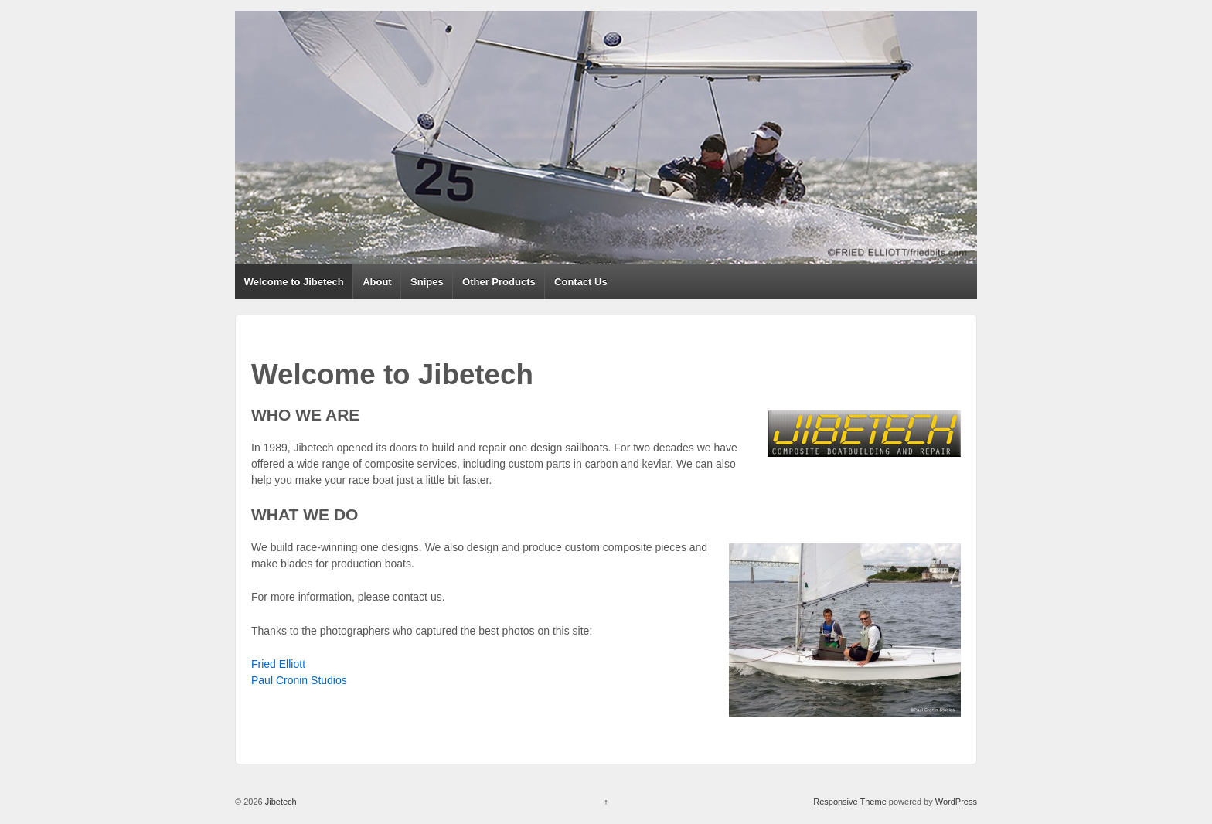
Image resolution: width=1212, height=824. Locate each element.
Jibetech (280, 801)
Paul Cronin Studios (299, 680)
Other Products (499, 282)
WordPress (956, 801)
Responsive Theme (850, 801)
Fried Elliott (278, 664)
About (377, 282)
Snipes (427, 282)
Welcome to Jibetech (294, 282)
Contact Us (581, 282)
